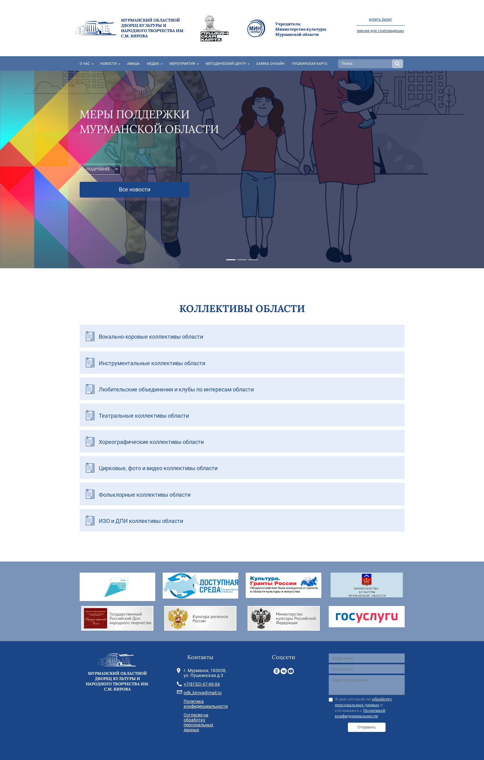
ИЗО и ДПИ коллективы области (141, 521)
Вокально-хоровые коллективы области (151, 336)
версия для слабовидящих (380, 31)
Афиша (133, 64)
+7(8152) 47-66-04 (202, 684)
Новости (108, 64)
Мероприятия (182, 64)
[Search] (366, 63)
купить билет (380, 19)
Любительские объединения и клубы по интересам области (176, 389)
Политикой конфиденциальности (360, 713)
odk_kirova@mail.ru (203, 692)
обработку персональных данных (363, 701)
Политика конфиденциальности (206, 704)
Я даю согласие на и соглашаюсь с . (363, 707)
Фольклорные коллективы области (144, 494)
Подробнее (98, 169)
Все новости (134, 189)
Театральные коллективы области (144, 415)
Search (397, 63)
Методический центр (226, 64)
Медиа (153, 64)
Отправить (366, 727)
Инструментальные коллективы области (152, 363)
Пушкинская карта (309, 64)
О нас (85, 64)
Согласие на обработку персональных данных (198, 722)
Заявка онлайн (270, 64)
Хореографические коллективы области (151, 442)
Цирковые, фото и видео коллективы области (158, 468)
